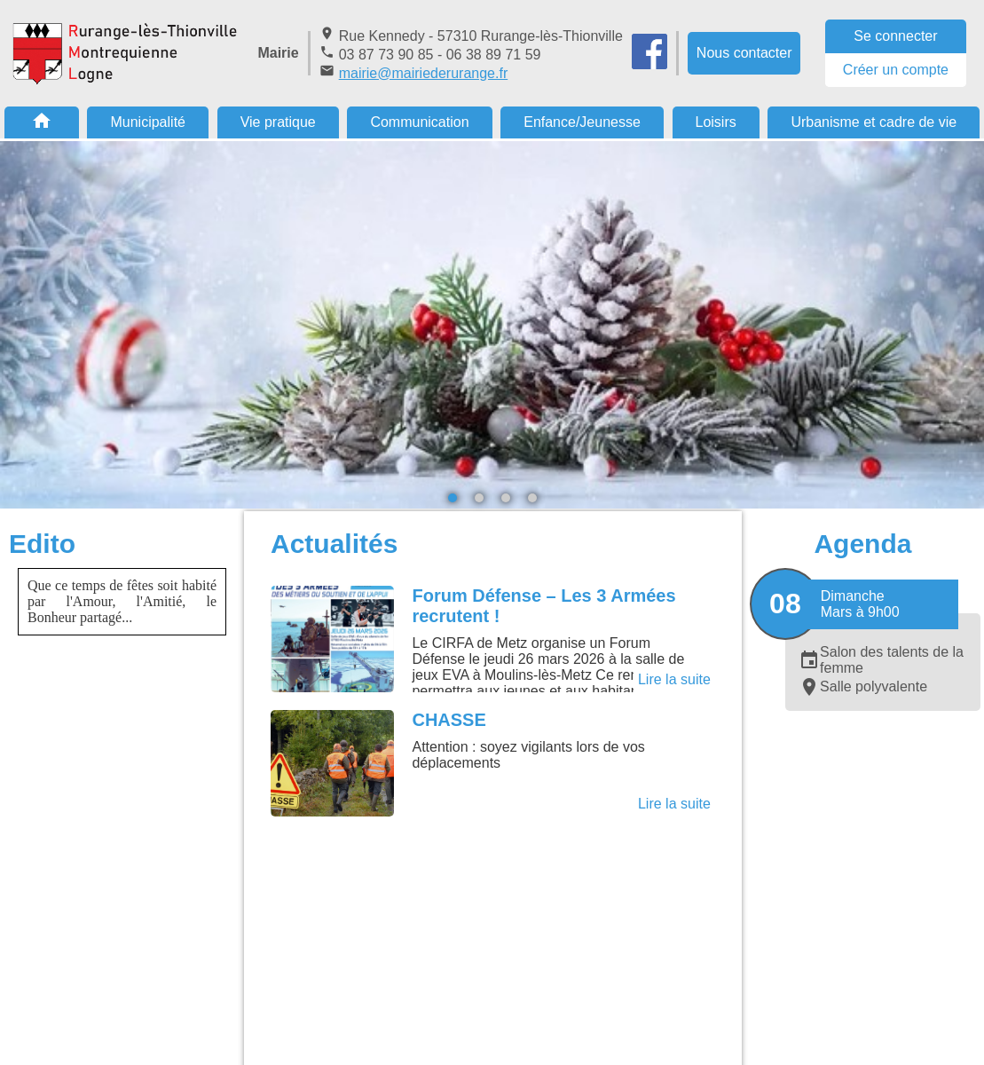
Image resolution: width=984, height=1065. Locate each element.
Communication (419, 122)
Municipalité (147, 122)
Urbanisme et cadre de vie (873, 122)
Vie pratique (278, 122)
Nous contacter (744, 52)
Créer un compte (896, 69)
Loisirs (716, 122)
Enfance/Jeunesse (582, 122)
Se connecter (895, 35)
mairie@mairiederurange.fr (423, 73)
